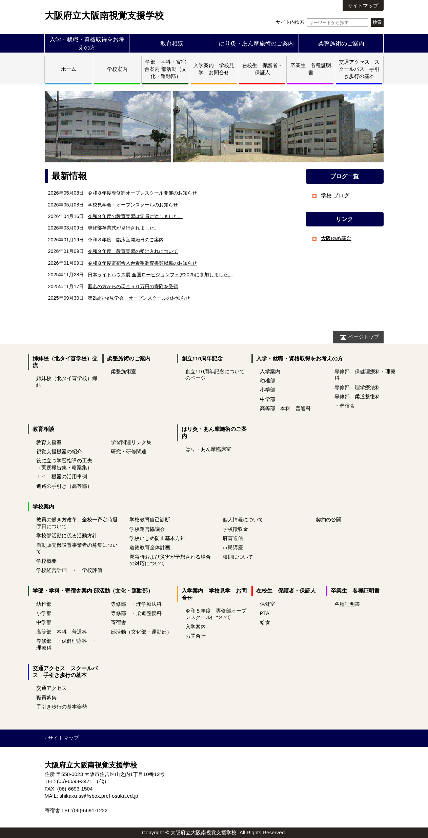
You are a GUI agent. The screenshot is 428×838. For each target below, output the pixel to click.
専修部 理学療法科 (357, 387)
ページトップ (363, 337)
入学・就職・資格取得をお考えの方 (299, 358)
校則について (238, 557)
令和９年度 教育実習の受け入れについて (133, 251)
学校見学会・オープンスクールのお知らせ (133, 204)
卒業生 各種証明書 (355, 591)
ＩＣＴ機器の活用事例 (61, 476)
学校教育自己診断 (149, 519)
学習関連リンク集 (131, 442)
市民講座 (233, 547)
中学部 (267, 399)
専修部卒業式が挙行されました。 (123, 228)
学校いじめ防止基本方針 (157, 538)
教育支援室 (49, 442)
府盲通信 (233, 538)
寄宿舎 (118, 622)
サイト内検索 (322, 22)
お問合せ (195, 636)
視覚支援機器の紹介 (59, 451)
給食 (265, 622)
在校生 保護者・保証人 (286, 591)
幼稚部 (267, 380)
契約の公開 (328, 519)
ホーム (68, 69)
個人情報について (243, 519)
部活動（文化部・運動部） (141, 632)
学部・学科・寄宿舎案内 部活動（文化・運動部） (165, 69)
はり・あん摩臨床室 (208, 449)
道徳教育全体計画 (149, 547)
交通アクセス (51, 688)
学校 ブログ (335, 195)
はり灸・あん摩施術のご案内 (256, 43)
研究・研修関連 (128, 451)
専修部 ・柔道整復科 (136, 613)
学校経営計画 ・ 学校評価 (69, 570)
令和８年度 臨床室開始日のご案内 (126, 239)
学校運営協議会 (147, 529)
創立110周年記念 (202, 358)
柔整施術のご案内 (341, 43)
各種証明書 (347, 604)
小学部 (267, 390)
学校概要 (46, 561)
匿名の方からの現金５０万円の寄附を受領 (133, 286)
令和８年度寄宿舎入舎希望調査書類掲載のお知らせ (142, 263)
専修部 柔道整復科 (357, 396)
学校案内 (117, 69)
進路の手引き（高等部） (64, 486)
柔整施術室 (123, 371)
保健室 (267, 604)
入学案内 (270, 371)
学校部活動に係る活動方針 (66, 535)
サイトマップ (363, 5)
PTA (264, 613)
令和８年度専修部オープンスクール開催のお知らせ (142, 193)
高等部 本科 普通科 (285, 408)
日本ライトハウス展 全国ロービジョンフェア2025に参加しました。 (160, 274)
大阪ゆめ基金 (336, 238)
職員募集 (46, 697)
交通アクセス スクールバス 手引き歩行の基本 (359, 69)
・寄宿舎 (344, 405)
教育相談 (171, 43)
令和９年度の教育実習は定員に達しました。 (135, 216)
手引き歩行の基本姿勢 (61, 707)
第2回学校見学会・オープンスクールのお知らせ (139, 298)
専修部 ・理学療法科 (136, 604)
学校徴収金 (235, 529)
